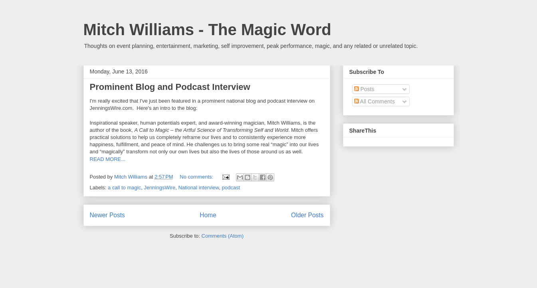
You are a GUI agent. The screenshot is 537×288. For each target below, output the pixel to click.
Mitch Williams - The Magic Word (207, 29)
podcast (231, 188)
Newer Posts (107, 215)
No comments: (197, 177)
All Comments (374, 101)
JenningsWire (159, 188)
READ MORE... (108, 159)
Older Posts (307, 215)
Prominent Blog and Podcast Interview (170, 87)
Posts (364, 89)
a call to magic (124, 188)
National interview (198, 188)
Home (208, 215)
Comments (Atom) (223, 236)
